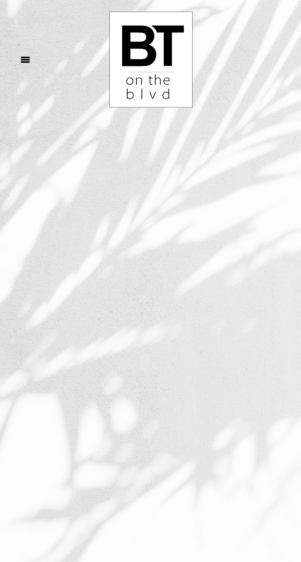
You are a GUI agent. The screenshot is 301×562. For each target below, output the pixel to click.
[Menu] (25, 59)
